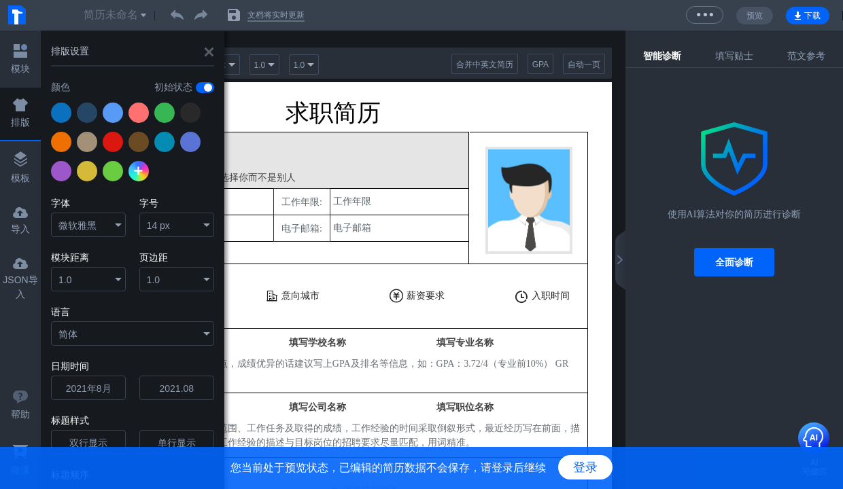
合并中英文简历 (484, 64)
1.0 (64, 279)
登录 (585, 467)
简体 (68, 334)
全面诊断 (734, 262)
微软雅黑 (77, 225)
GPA (540, 64)
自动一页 (584, 64)
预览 (754, 15)
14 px (158, 225)
